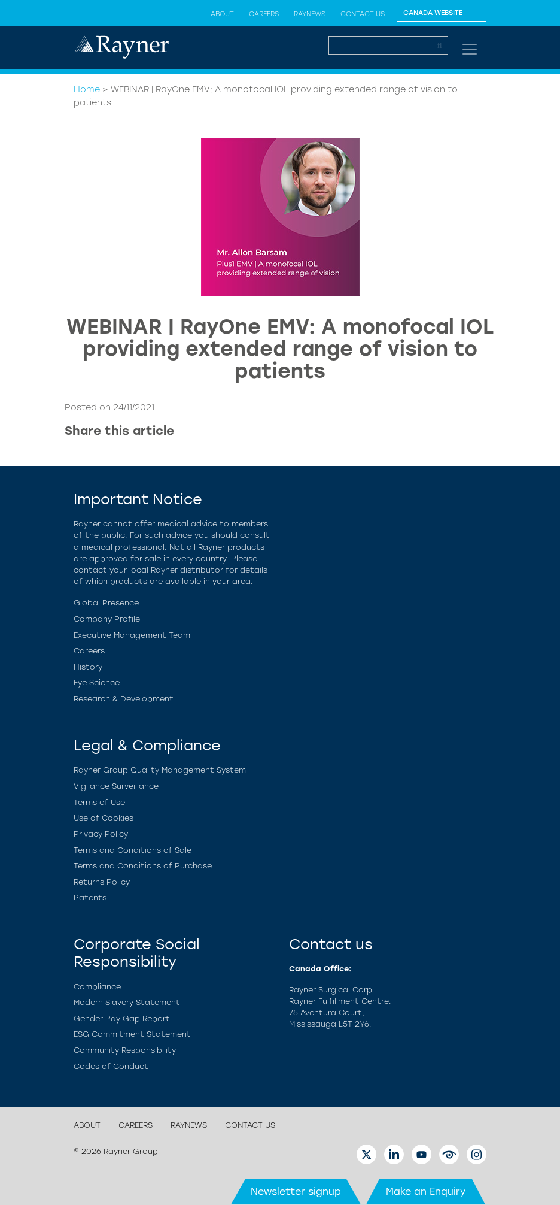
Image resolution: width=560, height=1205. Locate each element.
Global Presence (106, 602)
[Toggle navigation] (469, 49)
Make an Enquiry (425, 1191)
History (88, 666)
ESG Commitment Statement (132, 1034)
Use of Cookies (103, 817)
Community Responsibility (125, 1050)
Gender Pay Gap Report (122, 1018)
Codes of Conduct (111, 1066)
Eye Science (97, 682)
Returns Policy (102, 881)
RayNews (309, 14)
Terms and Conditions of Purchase (143, 865)
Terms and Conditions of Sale (132, 850)
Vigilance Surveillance (116, 786)
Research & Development (124, 698)
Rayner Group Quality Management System (160, 769)
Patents (90, 897)
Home (87, 89)
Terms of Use (99, 802)
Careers (264, 14)
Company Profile (107, 618)
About (222, 14)
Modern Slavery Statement (127, 1002)
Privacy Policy (101, 833)
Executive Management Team (132, 635)
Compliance (97, 986)
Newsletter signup (296, 1191)
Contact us (362, 14)
